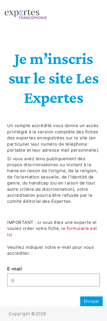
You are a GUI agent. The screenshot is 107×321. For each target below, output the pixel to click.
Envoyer (91, 301)
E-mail (14, 269)
